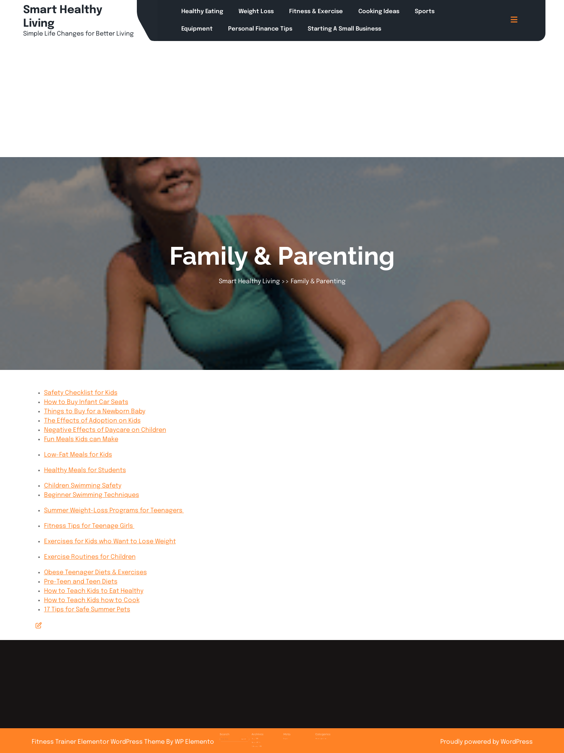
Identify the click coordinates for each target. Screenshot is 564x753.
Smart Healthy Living (249, 281)
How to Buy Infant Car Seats (86, 402)
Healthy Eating (202, 12)
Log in (284, 733)
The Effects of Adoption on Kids (92, 421)
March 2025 (265, 736)
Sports (425, 12)
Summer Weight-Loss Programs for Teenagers (114, 510)
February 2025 (266, 738)
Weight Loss (256, 12)
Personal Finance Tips (260, 29)
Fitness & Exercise (316, 12)
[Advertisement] (282, 99)
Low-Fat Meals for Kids (78, 455)
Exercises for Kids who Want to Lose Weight (110, 541)
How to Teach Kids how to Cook (92, 600)
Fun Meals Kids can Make (81, 439)
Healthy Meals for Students (85, 470)
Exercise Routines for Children (90, 557)
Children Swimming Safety (82, 486)
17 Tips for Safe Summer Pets (87, 609)
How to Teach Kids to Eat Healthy (93, 591)
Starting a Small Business (344, 29)
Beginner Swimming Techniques (91, 495)
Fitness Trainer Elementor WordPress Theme (99, 742)
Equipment (197, 29)
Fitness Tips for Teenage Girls (89, 526)
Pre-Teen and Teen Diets (81, 581)
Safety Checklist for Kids (81, 393)
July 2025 (265, 733)
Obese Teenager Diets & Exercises (95, 572)
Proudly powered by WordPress (486, 742)
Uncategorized (305, 733)
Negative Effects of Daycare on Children (105, 430)
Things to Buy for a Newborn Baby (94, 411)
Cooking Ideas (378, 12)
